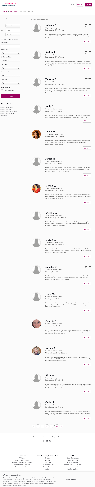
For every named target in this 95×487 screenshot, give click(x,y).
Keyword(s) (4, 42)
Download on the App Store (47, 448)
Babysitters (47, 458)
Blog (53, 437)
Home (5, 11)
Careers (45, 437)
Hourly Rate (4, 49)
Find (2, 25)
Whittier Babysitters (6, 107)
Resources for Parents (22, 464)
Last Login (4, 64)
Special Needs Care (47, 464)
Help (73, 5)
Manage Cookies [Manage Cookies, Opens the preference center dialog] (71, 479)
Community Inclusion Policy (22, 462)
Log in (79, 5)
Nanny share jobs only (11, 39)
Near (2, 30)
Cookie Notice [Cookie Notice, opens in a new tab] (22, 485)
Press (60, 437)
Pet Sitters (13, 11)
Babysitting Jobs (73, 458)
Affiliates (22, 458)
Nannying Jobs (73, 460)
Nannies (47, 460)
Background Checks (7, 57)
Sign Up (88, 5)
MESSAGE (86, 41)
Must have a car (9, 90)
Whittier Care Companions (8, 111)
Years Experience (6, 72)
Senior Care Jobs (73, 467)
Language (4, 79)
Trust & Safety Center (22, 460)
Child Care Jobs (72, 462)
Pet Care (47, 469)
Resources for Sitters (22, 467)
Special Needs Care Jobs (73, 464)
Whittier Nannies (5, 109)
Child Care (47, 462)
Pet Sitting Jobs (72, 469)
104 (57, 426)
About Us (36, 437)
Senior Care (47, 467)
